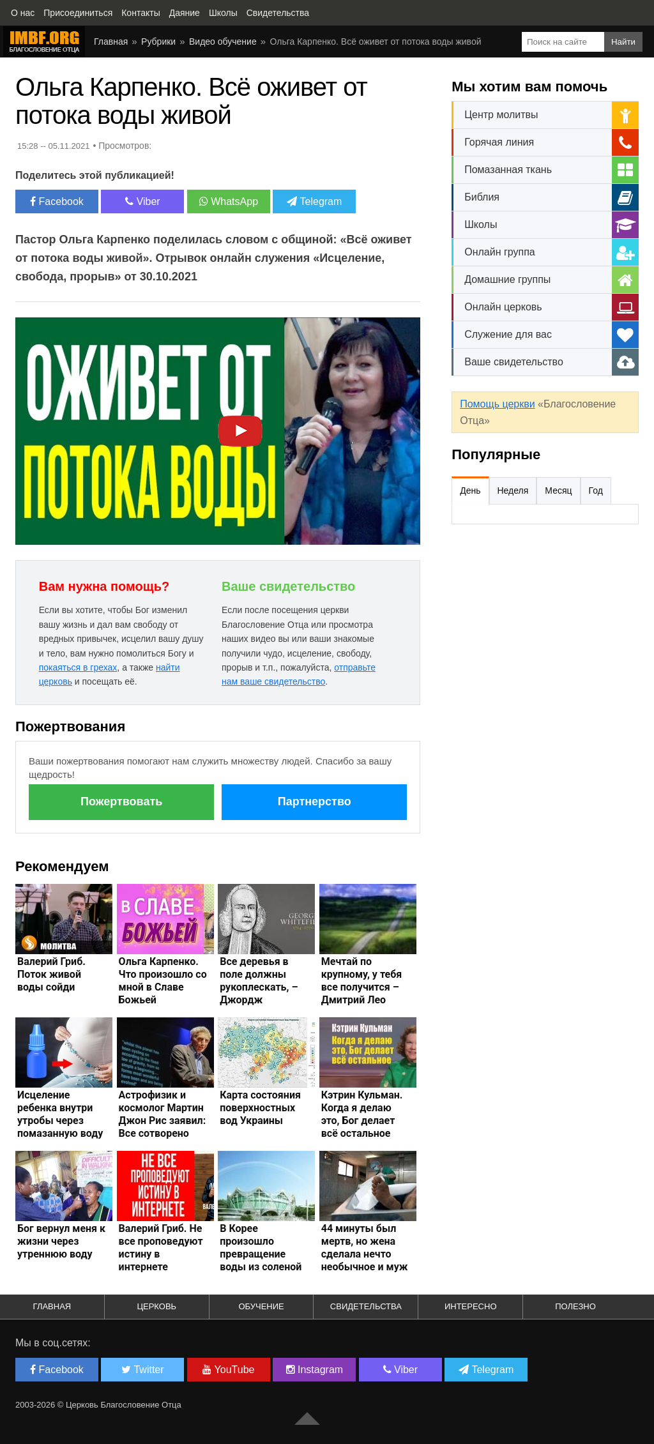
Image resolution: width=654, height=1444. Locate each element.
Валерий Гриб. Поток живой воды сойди (51, 974)
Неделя (513, 490)
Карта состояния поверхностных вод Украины (260, 1108)
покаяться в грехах (78, 667)
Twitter (142, 1369)
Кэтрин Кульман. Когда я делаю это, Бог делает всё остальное (362, 1114)
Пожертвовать (121, 801)
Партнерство (314, 801)
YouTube (228, 1369)
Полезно (575, 1306)
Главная (52, 1306)
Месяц (558, 490)
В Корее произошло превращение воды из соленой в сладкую (260, 1254)
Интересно (471, 1306)
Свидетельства (366, 1306)
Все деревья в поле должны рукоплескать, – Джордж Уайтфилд (259, 987)
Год (596, 490)
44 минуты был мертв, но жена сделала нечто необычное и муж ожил (364, 1254)
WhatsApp (228, 201)
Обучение (261, 1306)
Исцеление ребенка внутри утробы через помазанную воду (60, 1114)
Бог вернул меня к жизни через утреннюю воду (61, 1241)
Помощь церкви (497, 404)
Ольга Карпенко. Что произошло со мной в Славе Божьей (163, 980)
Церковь (156, 1306)
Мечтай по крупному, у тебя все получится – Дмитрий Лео (361, 980)
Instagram (315, 1369)
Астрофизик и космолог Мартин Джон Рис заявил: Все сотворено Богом (162, 1120)
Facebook (57, 201)
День (470, 490)
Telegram (314, 201)
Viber (142, 201)
